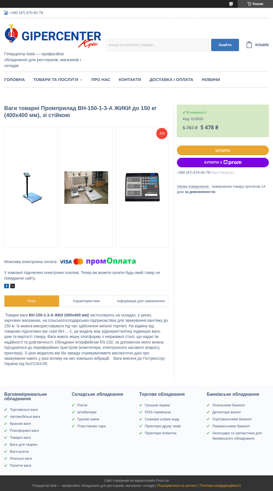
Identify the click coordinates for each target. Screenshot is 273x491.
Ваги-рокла (19, 451)
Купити (223, 151)
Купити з (223, 162)
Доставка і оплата (171, 79)
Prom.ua (162, 481)
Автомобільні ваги (25, 416)
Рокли (82, 405)
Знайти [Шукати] (224, 45)
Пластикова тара (91, 426)
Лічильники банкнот (228, 405)
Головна (14, 79)
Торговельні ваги (24, 409)
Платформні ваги (24, 430)
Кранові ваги (20, 423)
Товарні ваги (20, 437)
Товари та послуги (55, 79)
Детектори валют (226, 412)
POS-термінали (158, 412)
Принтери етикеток (161, 433)
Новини (211, 79)
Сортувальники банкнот (232, 419)
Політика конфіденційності (220, 486)
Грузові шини (88, 419)
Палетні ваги (20, 465)
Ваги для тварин (23, 444)
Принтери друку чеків (163, 426)
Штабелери (86, 412)
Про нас (101, 79)
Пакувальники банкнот (231, 426)
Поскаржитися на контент (177, 486)
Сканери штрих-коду (162, 419)
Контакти (130, 79)
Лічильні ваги (21, 458)
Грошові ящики (157, 405)
